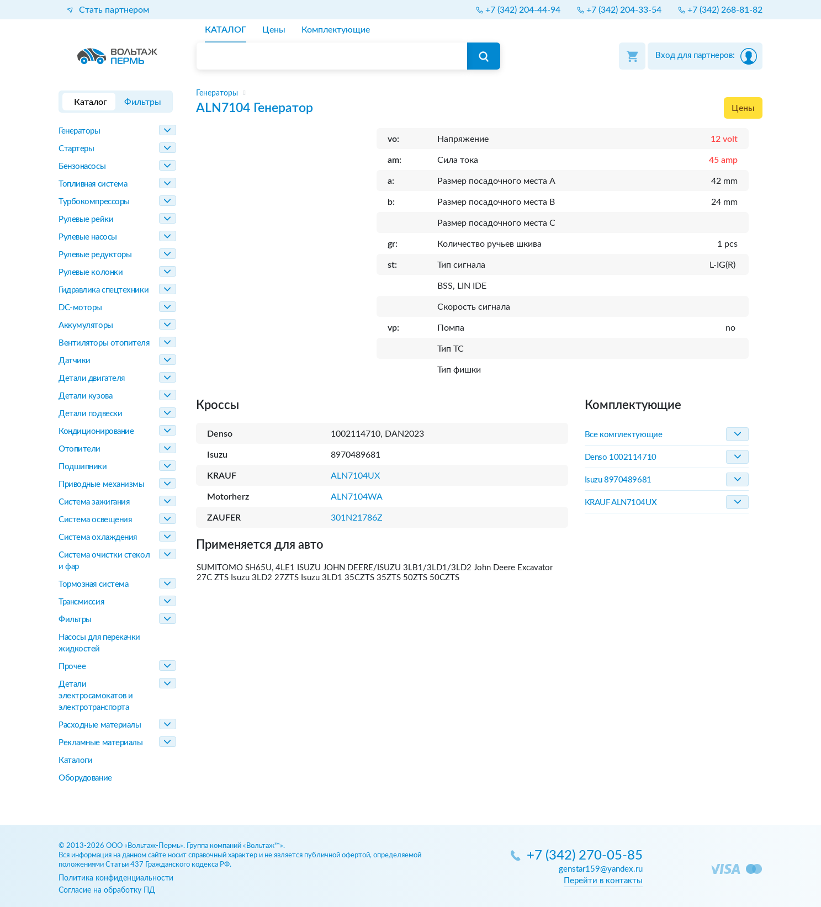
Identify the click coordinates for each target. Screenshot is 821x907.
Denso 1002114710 (620, 457)
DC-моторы (80, 308)
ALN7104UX (355, 475)
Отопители (79, 449)
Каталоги (75, 760)
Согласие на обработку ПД (107, 890)
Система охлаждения (98, 537)
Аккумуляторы (86, 325)
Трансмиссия (81, 602)
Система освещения (95, 520)
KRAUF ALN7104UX (620, 502)
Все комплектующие (623, 435)
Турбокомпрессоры (94, 202)
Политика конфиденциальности (116, 878)
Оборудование (85, 778)
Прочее (72, 666)
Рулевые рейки (86, 219)
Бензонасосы (82, 166)
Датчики (75, 361)
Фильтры (75, 620)
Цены (743, 108)
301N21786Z (357, 517)
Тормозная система (93, 584)
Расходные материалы (100, 725)
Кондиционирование (96, 431)
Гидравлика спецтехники (104, 290)
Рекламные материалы (100, 743)
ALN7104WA (357, 496)
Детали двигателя (92, 378)
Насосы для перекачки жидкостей (99, 643)
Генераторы (79, 131)
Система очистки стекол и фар (104, 561)
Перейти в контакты (603, 881)
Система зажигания (94, 502)
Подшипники (83, 467)
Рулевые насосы (88, 237)
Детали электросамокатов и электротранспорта (96, 696)
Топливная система (93, 184)
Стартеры (76, 149)
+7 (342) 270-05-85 (585, 856)
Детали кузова (85, 396)
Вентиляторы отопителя (104, 343)
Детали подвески (90, 414)
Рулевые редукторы (95, 255)
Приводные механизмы (101, 484)
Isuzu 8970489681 (618, 480)
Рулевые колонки (91, 272)
